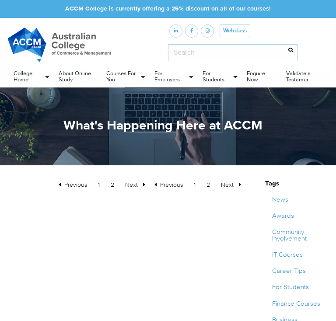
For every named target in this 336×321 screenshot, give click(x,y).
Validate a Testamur (298, 76)
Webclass (235, 31)
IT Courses (287, 255)
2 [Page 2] (208, 184)
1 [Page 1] (195, 184)
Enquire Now (256, 76)
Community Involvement (289, 235)
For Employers (167, 76)
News (280, 199)
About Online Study (75, 76)
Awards (283, 216)
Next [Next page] (233, 184)
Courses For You (121, 76)
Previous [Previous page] (173, 184)
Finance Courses (296, 304)
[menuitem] (29, 76)
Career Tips (289, 271)
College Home (23, 76)
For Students (213, 76)
